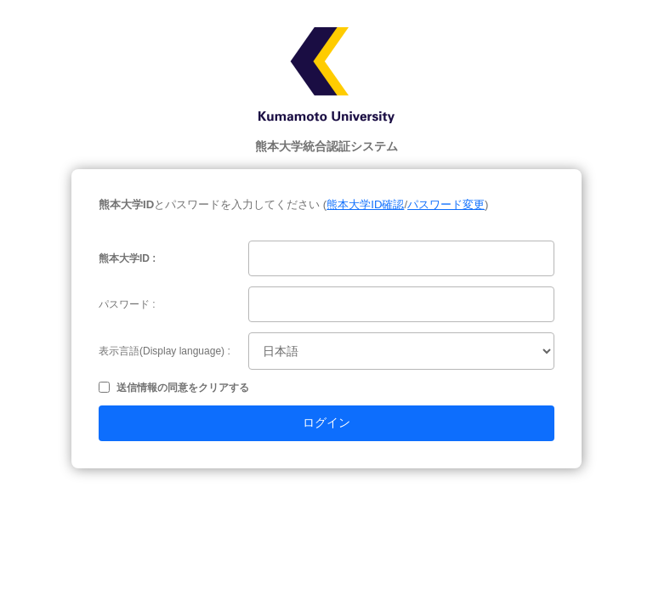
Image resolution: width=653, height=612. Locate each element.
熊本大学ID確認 (365, 204)
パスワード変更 (446, 204)
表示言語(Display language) (161, 351)
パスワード (124, 304)
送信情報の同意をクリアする (182, 388)
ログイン (326, 422)
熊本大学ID (124, 258)
